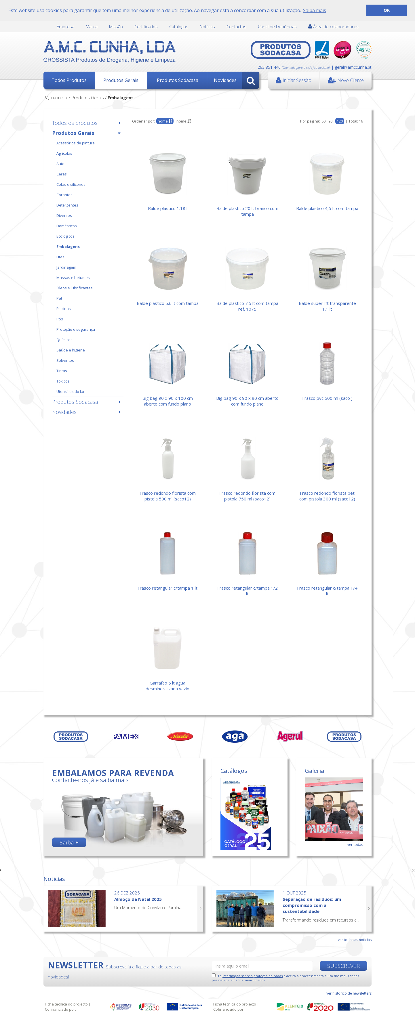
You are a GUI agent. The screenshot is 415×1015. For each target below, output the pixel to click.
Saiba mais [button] (314, 10)
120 (340, 121)
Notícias (207, 26)
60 (323, 121)
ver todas (355, 844)
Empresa (65, 26)
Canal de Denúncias (277, 26)
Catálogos (178, 26)
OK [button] (387, 10)
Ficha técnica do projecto (66, 1004)
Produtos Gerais (120, 80)
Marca (92, 26)
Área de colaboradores (333, 26)
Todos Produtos (69, 80)
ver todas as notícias (355, 939)
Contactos (236, 26)
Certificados (146, 26)
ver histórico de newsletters (349, 993)
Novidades (225, 80)
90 (330, 121)
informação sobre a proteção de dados (252, 976)
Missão (116, 26)
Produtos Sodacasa (177, 80)
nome (183, 121)
